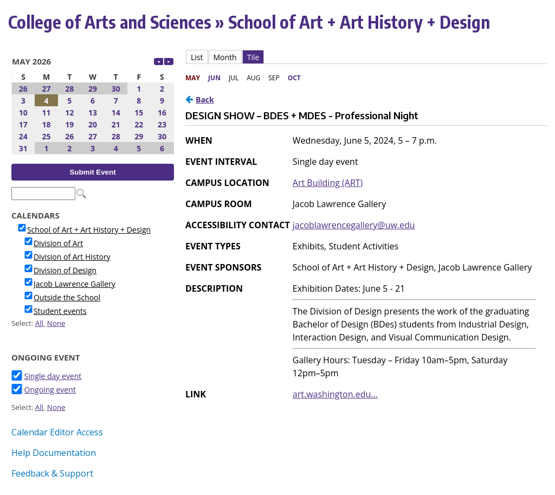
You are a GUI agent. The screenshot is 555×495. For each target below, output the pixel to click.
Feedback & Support (52, 473)
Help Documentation (53, 453)
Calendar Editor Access (57, 432)
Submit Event (92, 172)
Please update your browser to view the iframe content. (92, 103)
